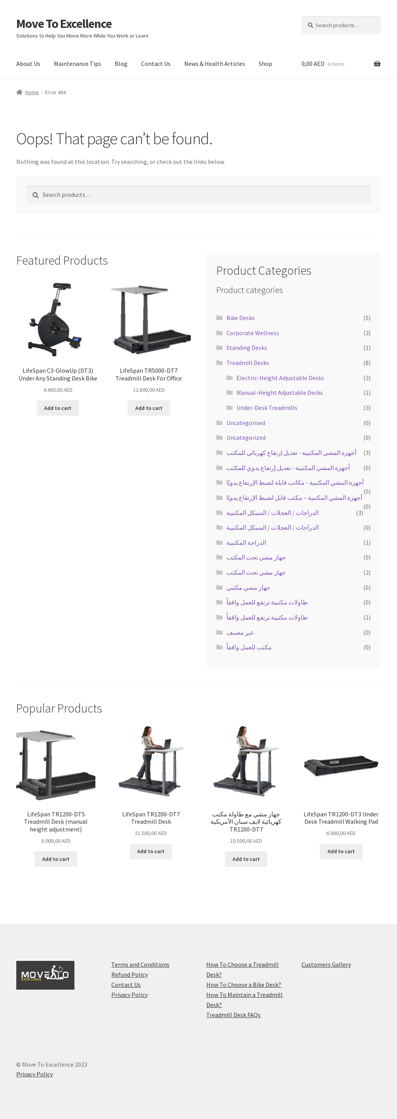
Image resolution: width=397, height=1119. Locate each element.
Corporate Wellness (252, 333)
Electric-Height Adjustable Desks (280, 378)
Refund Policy (129, 974)
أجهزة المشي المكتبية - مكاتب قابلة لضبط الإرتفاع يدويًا (295, 482)
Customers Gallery (326, 964)
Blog (121, 63)
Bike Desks (240, 318)
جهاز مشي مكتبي (248, 587)
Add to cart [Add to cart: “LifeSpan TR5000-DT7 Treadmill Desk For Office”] (148, 408)
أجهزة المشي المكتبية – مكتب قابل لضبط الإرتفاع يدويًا (294, 497)
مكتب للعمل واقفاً (249, 647)
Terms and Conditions (140, 964)
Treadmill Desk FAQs (233, 1015)
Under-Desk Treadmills (266, 407)
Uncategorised (245, 423)
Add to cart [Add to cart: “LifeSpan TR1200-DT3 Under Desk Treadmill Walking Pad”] (341, 851)
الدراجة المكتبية (246, 542)
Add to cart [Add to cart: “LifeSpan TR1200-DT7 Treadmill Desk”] (150, 851)
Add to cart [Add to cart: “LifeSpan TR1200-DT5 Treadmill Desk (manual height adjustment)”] (55, 859)
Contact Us (156, 63)
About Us (28, 63)
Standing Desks (246, 347)
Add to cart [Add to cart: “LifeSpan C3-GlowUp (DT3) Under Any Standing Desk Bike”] (57, 408)
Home (32, 92)
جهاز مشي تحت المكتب (256, 557)
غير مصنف (240, 632)
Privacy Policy (129, 994)
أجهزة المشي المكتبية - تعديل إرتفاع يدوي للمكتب (288, 468)
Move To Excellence (64, 23)
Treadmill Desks (247, 363)
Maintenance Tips (77, 63)
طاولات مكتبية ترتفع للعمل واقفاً (267, 602)
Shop (265, 63)
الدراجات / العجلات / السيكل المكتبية (272, 512)
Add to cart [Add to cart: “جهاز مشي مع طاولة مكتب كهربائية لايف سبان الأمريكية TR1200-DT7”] (246, 859)
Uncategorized (246, 437)
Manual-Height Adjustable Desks (279, 392)
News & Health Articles (214, 63)
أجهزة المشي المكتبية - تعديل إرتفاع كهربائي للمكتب (291, 452)
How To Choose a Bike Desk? (243, 984)
